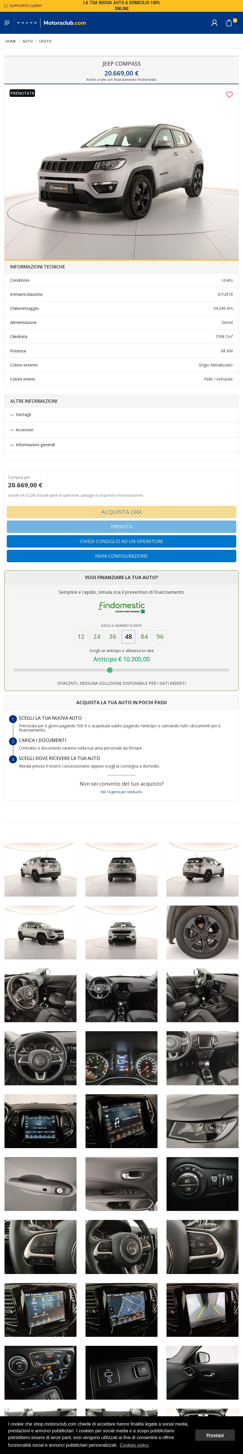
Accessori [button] (24, 429)
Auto (28, 41)
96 (160, 636)
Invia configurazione (121, 556)
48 (128, 636)
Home (11, 41)
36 (112, 636)
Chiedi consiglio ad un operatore (121, 541)
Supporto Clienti (23, 5)
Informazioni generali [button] (35, 444)
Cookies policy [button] (134, 1445)
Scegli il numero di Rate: (121, 625)
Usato (45, 41)
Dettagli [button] (23, 414)
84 (144, 636)
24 (96, 636)
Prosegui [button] (215, 1435)
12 (81, 636)
